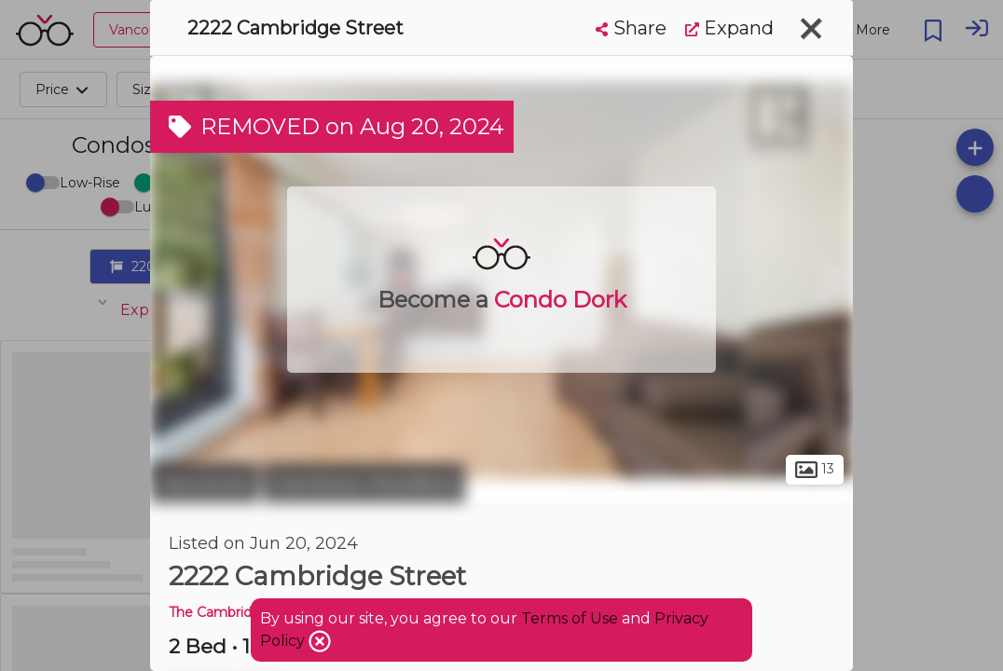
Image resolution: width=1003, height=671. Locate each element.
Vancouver (204, 482)
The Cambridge (219, 612)
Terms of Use (569, 618)
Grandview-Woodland (364, 482)
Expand (729, 28)
